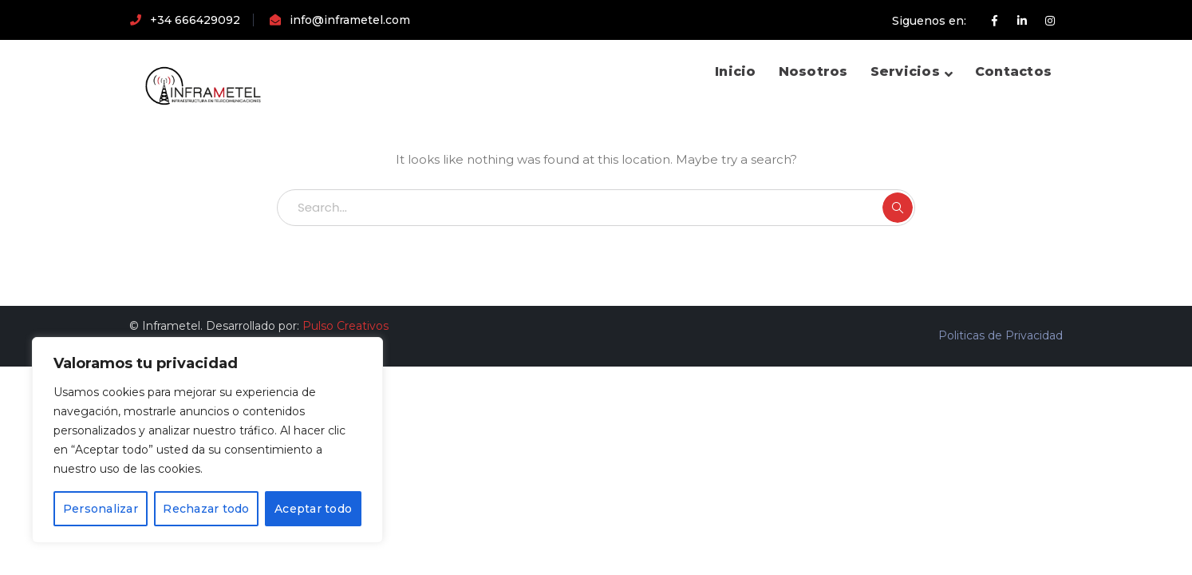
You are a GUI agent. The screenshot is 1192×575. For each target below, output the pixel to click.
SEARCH (897, 207)
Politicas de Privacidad (1000, 335)
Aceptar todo (313, 509)
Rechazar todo (206, 509)
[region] (207, 440)
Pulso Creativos (345, 326)
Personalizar (100, 509)
